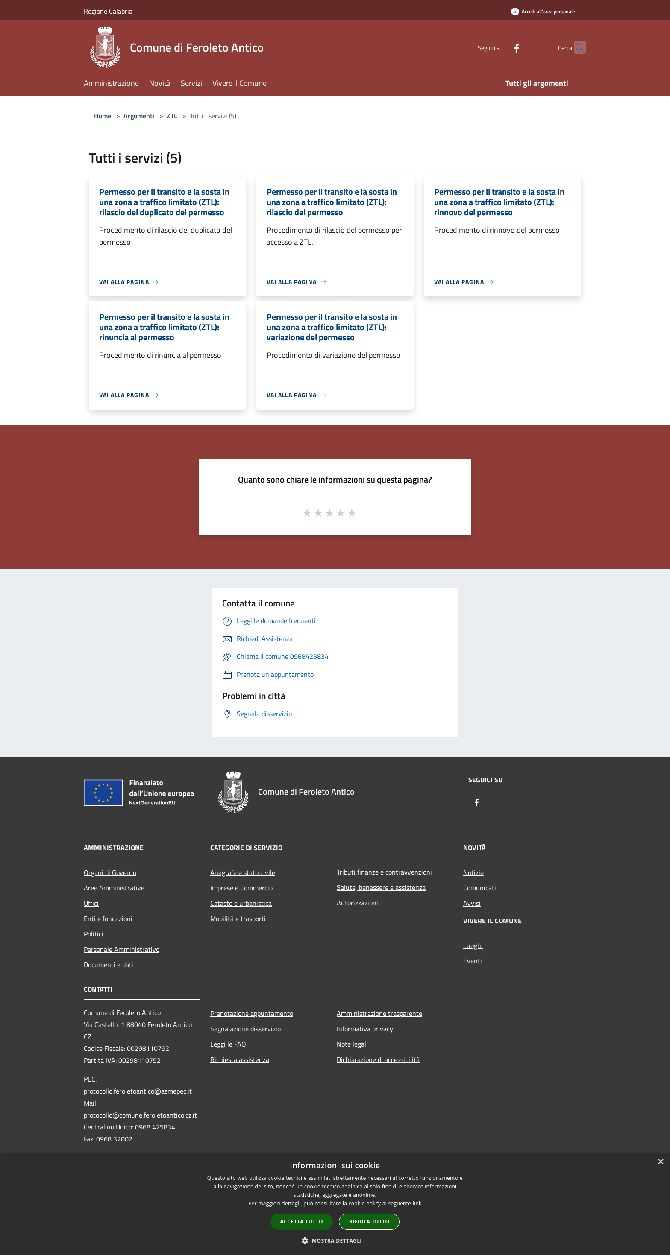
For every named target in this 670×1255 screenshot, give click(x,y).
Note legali (352, 1044)
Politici (93, 934)
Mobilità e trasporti (238, 918)
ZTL (172, 116)
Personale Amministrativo (121, 949)
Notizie (473, 872)
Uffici (91, 903)
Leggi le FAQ (228, 1044)
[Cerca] (576, 47)
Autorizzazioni (357, 903)
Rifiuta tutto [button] (369, 1221)
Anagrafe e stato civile (242, 872)
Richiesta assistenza (239, 1059)
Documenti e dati (108, 965)
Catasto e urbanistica (241, 903)
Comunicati (479, 888)
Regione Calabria (108, 11)
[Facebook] (499, 47)
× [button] (660, 1162)
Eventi (472, 961)
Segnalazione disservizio (245, 1029)
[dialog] (335, 1204)
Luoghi (473, 945)
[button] (335, 1240)
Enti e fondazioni (108, 918)
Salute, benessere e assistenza (381, 887)
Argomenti (138, 116)
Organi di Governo (110, 872)
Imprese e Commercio (241, 888)
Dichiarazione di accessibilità (378, 1059)
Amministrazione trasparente (379, 1013)
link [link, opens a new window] (417, 1203)
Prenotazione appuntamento (251, 1013)
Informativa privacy (365, 1029)
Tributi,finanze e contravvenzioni (384, 872)
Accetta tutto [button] (301, 1221)
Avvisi (472, 903)
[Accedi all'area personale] (543, 11)
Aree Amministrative (114, 888)
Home (102, 116)
